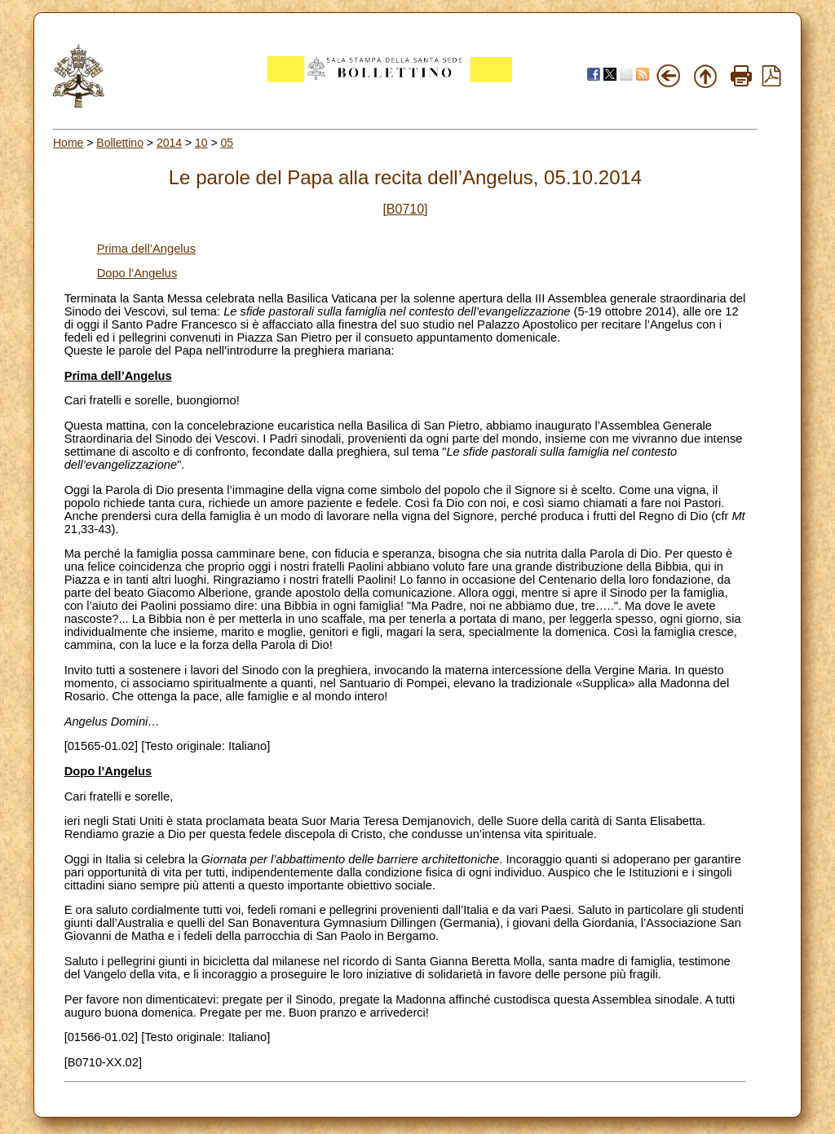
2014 (169, 142)
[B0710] (404, 209)
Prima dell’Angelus (146, 248)
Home (68, 142)
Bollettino (120, 142)
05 (227, 142)
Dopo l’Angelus (137, 273)
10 (201, 142)
